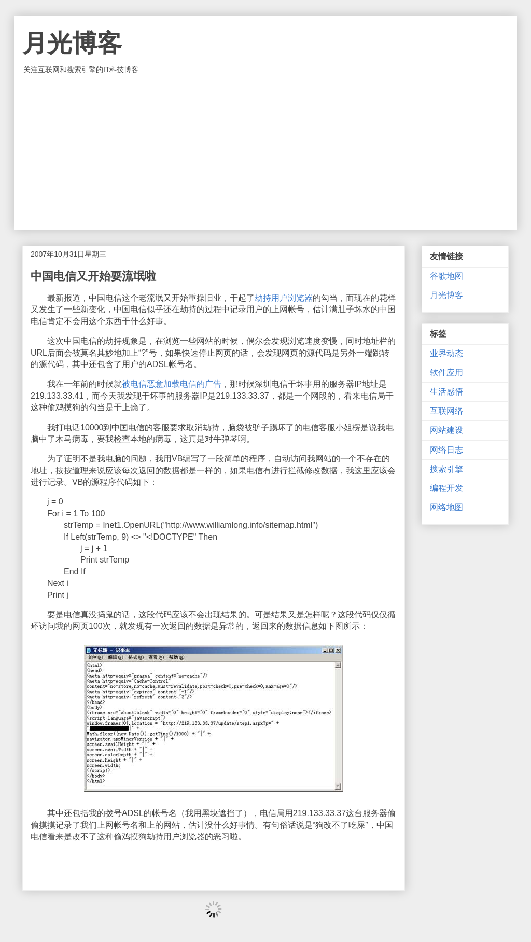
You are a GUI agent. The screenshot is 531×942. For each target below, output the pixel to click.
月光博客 (72, 43)
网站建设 (446, 430)
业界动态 (446, 353)
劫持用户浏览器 (284, 297)
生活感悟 (446, 391)
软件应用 (446, 372)
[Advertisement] (265, 152)
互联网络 (446, 410)
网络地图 (446, 507)
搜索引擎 (446, 469)
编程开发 (446, 488)
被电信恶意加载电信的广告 (171, 383)
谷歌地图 (446, 276)
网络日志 (446, 449)
